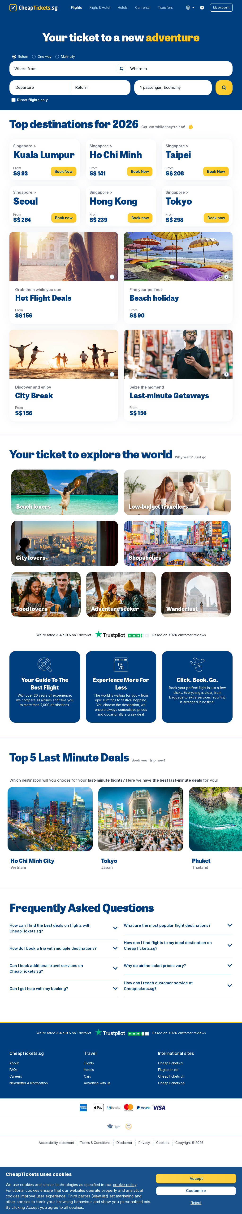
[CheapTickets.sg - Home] (33, 7)
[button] (221, 8)
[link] (202, 7)
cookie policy (124, 1184)
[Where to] (179, 68)
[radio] (20, 56)
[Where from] (63, 68)
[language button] (190, 7)
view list (100, 1196)
